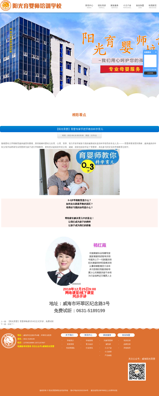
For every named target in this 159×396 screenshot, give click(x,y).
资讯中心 (89, 6)
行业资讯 (89, 348)
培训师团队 (70, 348)
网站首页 (76, 6)
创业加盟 (140, 6)
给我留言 (153, 6)
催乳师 (108, 344)
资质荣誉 (70, 344)
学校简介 (70, 340)
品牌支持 (127, 344)
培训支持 (127, 340)
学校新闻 (89, 340)
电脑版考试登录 (24, 346)
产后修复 (108, 355)
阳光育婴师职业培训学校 (58, 390)
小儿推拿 (108, 352)
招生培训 (102, 6)
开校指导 (127, 348)
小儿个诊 (127, 6)
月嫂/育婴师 (108, 340)
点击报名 (150, 73)
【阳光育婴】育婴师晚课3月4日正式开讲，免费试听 (31, 321)
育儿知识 (89, 344)
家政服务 (115, 6)
